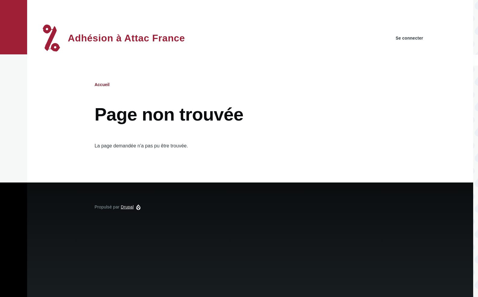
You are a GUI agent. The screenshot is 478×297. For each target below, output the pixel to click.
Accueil (102, 84)
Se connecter (409, 38)
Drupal (127, 207)
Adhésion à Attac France (126, 38)
